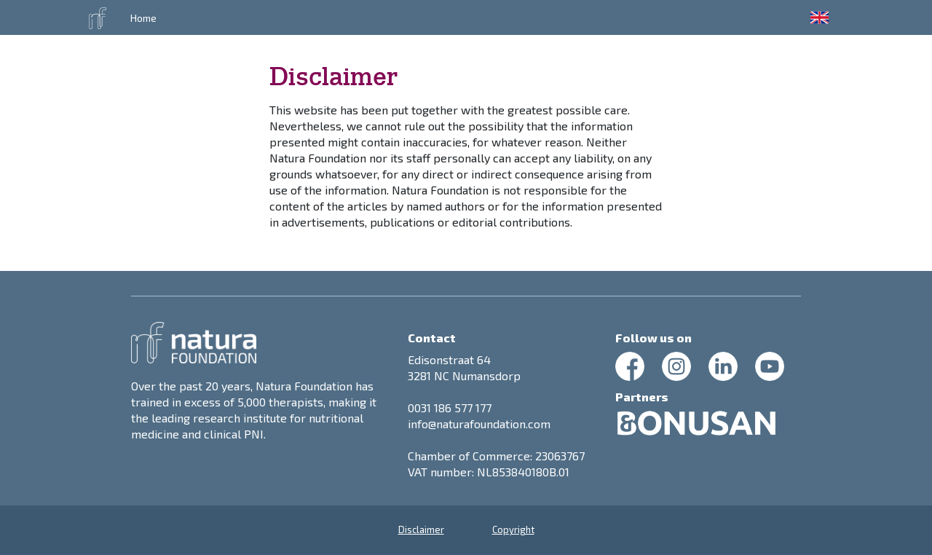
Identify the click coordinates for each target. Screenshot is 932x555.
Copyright (513, 529)
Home (143, 18)
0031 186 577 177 (449, 407)
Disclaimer (421, 529)
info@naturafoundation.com (479, 423)
